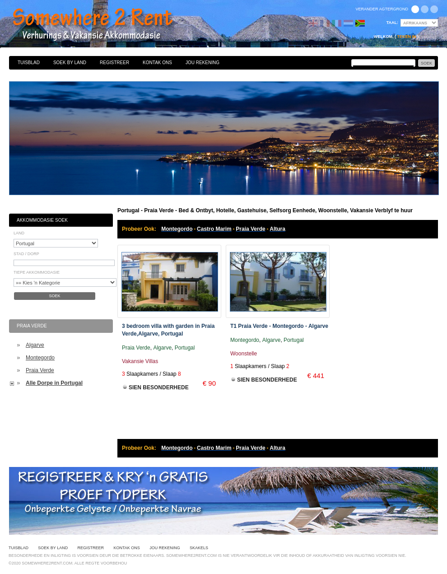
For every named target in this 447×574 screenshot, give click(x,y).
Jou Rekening (202, 62)
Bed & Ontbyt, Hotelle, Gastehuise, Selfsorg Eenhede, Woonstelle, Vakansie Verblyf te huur (102, 25)
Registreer (114, 62)
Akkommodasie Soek (42, 220)
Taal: (392, 22)
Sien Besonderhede (159, 387)
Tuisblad (29, 62)
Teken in (406, 36)
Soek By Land (69, 62)
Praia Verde (40, 370)
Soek (54, 296)
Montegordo (40, 358)
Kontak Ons (157, 62)
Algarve (35, 345)
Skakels (199, 548)
